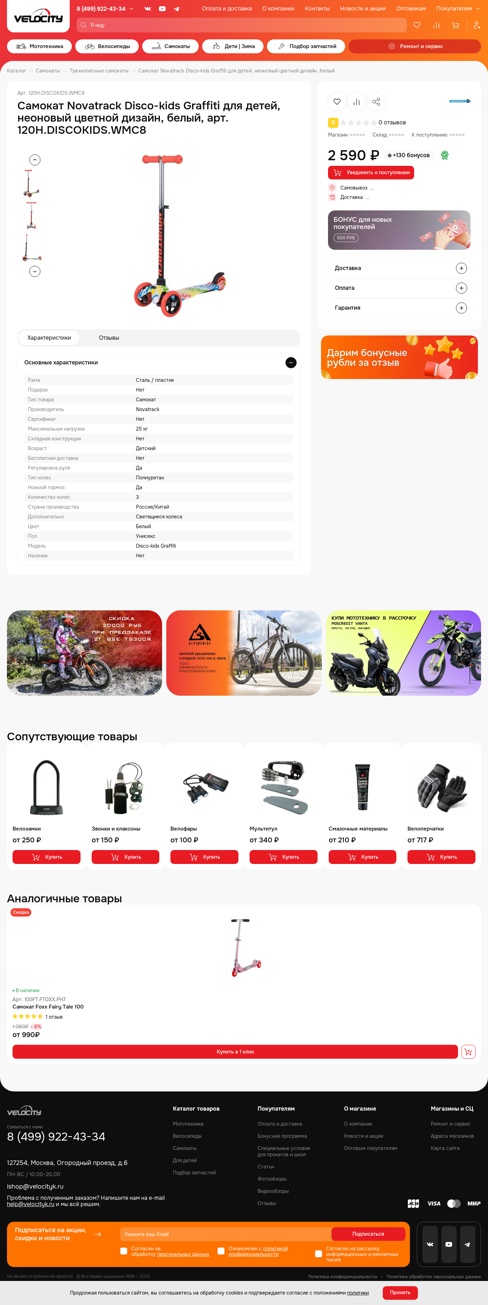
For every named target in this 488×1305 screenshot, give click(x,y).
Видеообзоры (273, 1191)
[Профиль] (474, 25)
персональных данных (183, 1254)
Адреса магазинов (452, 1136)
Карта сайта (445, 1148)
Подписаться (379, 1234)
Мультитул (263, 829)
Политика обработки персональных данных (434, 1276)
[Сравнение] (436, 25)
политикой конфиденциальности (258, 1251)
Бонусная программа (282, 1136)
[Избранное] (417, 25)
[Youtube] (162, 9)
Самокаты (185, 1148)
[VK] (148, 9)
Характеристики (49, 337)
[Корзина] (456, 25)
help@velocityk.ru (30, 1204)
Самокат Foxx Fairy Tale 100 (48, 1007)
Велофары (183, 829)
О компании (278, 8)
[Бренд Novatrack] (460, 102)
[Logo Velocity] (38, 16)
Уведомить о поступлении (371, 172)
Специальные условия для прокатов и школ (284, 1151)
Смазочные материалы (358, 829)
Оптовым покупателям (370, 1148)
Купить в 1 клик (235, 1052)
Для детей (185, 1160)
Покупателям (454, 8)
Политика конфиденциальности (342, 1276)
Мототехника (188, 1124)
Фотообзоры (272, 1179)
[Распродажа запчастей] (84, 653)
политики (358, 1293)
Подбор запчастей (194, 1172)
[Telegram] (177, 9)
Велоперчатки (425, 829)
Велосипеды (187, 1136)
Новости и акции (363, 8)
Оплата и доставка (227, 8)
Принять (400, 1293)
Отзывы (109, 337)
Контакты (317, 8)
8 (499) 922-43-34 (101, 9)
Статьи (266, 1167)
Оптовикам (411, 8)
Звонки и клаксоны (116, 829)
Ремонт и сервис (451, 1124)
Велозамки (27, 829)
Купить (46, 857)
